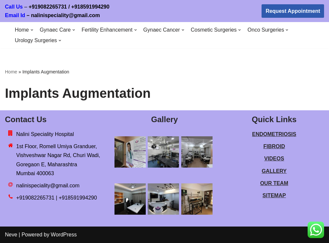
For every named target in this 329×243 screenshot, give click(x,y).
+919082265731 (48, 7)
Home (11, 71)
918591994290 (102, 7)
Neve (11, 234)
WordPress (64, 234)
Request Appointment (293, 11)
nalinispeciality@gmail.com (47, 185)
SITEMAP (274, 195)
